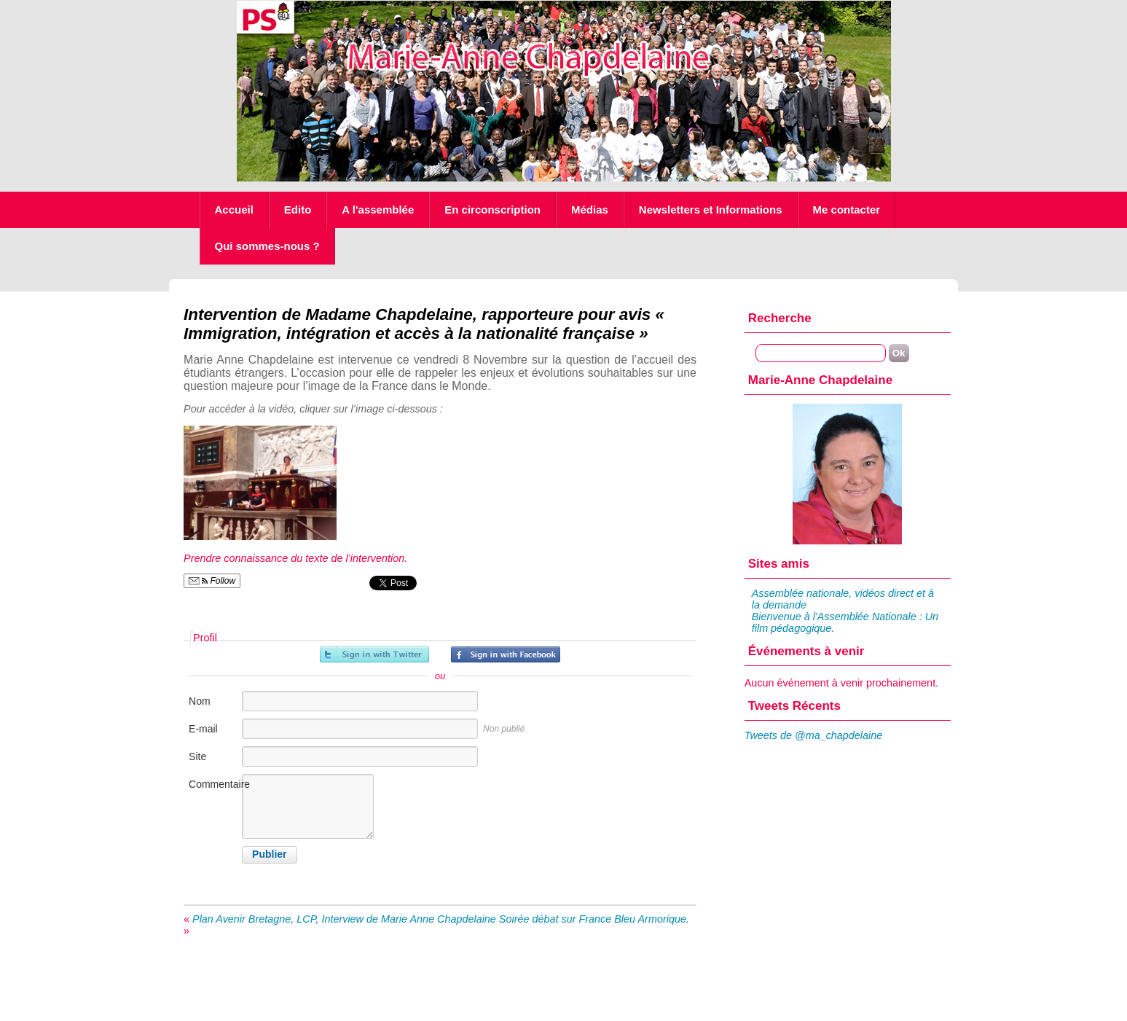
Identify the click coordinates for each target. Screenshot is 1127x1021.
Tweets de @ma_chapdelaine (814, 735)
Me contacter (847, 209)
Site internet (206, 764)
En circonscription (492, 209)
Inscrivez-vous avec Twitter (374, 654)
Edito (298, 209)
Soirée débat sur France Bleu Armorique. (594, 919)
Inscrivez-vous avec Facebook (505, 654)
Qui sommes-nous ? (267, 246)
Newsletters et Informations (710, 209)
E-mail (203, 729)
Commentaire (214, 784)
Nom (200, 701)
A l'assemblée (378, 209)
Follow (212, 581)
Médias (589, 209)
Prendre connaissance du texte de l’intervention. (295, 558)
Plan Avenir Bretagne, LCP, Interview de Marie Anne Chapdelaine (344, 919)
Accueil (234, 209)
